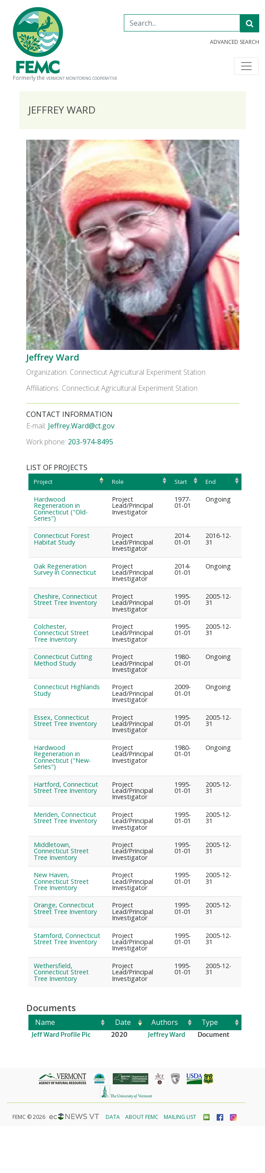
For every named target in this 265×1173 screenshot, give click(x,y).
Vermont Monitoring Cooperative (81, 78)
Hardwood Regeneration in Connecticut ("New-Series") (62, 757)
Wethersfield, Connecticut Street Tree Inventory (61, 972)
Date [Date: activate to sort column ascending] (123, 1022)
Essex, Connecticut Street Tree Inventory (65, 720)
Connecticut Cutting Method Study (63, 659)
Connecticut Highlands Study (67, 690)
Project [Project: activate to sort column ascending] (43, 482)
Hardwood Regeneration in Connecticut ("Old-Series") (61, 508)
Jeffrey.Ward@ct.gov (81, 426)
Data (113, 1117)
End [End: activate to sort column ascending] (211, 482)
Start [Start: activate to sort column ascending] (180, 482)
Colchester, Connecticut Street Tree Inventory (61, 632)
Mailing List (180, 1117)
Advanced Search (234, 42)
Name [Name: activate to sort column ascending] (45, 1022)
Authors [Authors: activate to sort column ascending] (164, 1022)
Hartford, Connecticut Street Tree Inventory (66, 787)
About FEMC (141, 1117)
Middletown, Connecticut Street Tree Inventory (61, 851)
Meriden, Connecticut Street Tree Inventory (65, 817)
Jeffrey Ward (52, 357)
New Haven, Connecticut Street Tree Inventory (61, 881)
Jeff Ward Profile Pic (61, 1035)
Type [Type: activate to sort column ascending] (210, 1022)
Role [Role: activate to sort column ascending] (118, 482)
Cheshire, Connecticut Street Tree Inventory (65, 599)
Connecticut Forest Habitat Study (62, 538)
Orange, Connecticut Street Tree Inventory (65, 908)
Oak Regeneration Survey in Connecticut (65, 569)
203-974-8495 (90, 442)
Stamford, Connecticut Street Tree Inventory (67, 938)
